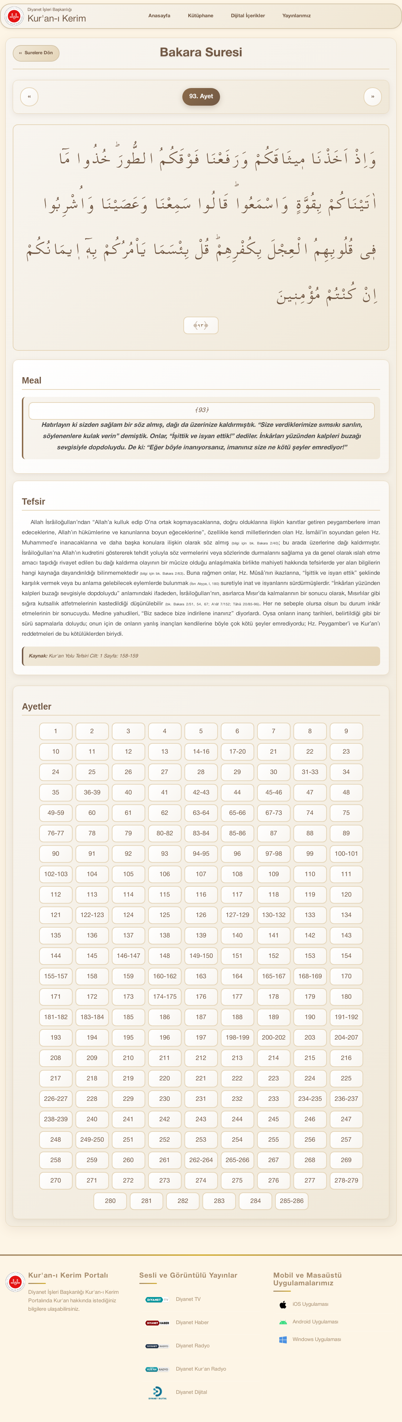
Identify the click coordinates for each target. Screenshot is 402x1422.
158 (92, 978)
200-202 (274, 1039)
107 (201, 876)
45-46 (274, 794)
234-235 (310, 1100)
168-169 (310, 978)
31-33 (310, 774)
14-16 (201, 753)
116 (201, 896)
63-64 (201, 814)
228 (92, 1100)
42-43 (201, 794)
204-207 (346, 1039)
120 (346, 896)
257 (346, 1141)
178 (273, 998)
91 (92, 855)
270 (55, 1182)
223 (273, 1080)
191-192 (346, 1019)
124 (128, 916)
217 (55, 1080)
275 (237, 1182)
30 (273, 774)
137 (128, 937)
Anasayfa (159, 16)
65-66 (237, 814)
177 (237, 998)
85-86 (237, 835)
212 (201, 1059)
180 (346, 998)
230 (164, 1100)
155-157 (56, 978)
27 (164, 774)
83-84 (201, 835)
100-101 (346, 855)
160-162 (165, 978)
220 (164, 1080)
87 (273, 835)
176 (201, 998)
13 (164, 753)
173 (128, 998)
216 (346, 1059)
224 (310, 1080)
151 (237, 957)
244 (237, 1121)
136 (92, 937)
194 (92, 1039)
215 (310, 1059)
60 (92, 814)
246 (310, 1121)
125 (164, 916)
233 (273, 1100)
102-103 (56, 876)
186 (164, 1019)
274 (201, 1182)
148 (164, 957)
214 (273, 1059)
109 (273, 876)
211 (164, 1059)
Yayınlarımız (296, 16)
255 (273, 1141)
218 (92, 1080)
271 (92, 1182)
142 (310, 937)
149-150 (201, 957)
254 (237, 1141)
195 (128, 1039)
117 (237, 896)
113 (92, 896)
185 (128, 1019)
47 (309, 794)
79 (128, 835)
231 (201, 1100)
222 (237, 1080)
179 (310, 998)
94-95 (201, 855)
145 (92, 957)
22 (309, 753)
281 (146, 1202)
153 (310, 957)
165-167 (274, 978)
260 (128, 1162)
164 (237, 978)
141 (273, 937)
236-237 (346, 1100)
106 (164, 876)
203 (310, 1039)
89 (346, 835)
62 (164, 814)
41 (164, 794)
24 (55, 774)
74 (309, 814)
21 (273, 753)
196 (164, 1039)
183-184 (92, 1019)
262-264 (201, 1162)
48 (346, 794)
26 (128, 774)
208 (55, 1059)
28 (201, 774)
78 (92, 835)
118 (273, 896)
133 (310, 916)
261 (164, 1162)
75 (346, 814)
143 (346, 937)
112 (55, 896)
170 (346, 978)
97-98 (274, 855)
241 (128, 1121)
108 (237, 876)
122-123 (92, 916)
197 (201, 1039)
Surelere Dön (38, 54)
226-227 (56, 1100)
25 (92, 774)
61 (128, 814)
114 (128, 896)
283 (219, 1202)
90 (55, 855)
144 (55, 957)
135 (55, 937)
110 (310, 876)
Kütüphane (200, 16)
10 (55, 753)
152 (273, 957)
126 (201, 916)
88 (309, 835)
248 (55, 1141)
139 (201, 937)
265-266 (237, 1162)
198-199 (237, 1039)
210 (128, 1059)
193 (55, 1039)
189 (273, 1019)
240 (92, 1121)
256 (310, 1141)
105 (128, 876)
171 (55, 998)
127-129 (237, 916)
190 (310, 1019)
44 (237, 794)
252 (164, 1141)
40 (128, 794)
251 (128, 1141)
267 (273, 1162)
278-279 (346, 1182)
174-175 (165, 998)
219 (128, 1080)
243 (201, 1121)
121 (55, 916)
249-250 (92, 1141)
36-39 (92, 794)
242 (164, 1121)
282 (183, 1202)
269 (346, 1162)
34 (346, 774)
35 (55, 794)
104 (92, 876)
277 (310, 1182)
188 (237, 1019)
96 (237, 855)
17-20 (237, 753)
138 (164, 937)
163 (201, 978)
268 (310, 1162)
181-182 (56, 1019)
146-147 (128, 957)
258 (55, 1162)
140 (237, 937)
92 (128, 855)
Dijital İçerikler (248, 16)
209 (92, 1059)
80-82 (165, 835)
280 (110, 1202)
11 (92, 753)
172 (92, 998)
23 (346, 753)
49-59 (56, 814)
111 (346, 876)
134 (346, 916)
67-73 (274, 814)
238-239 (56, 1121)
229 (128, 1100)
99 (309, 855)
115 (164, 896)
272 (128, 1182)
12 (128, 753)
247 (346, 1121)
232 (237, 1100)
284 (255, 1202)
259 (92, 1162)
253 (201, 1141)
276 (273, 1182)
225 (346, 1080)
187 (201, 1019)
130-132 (274, 916)
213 (237, 1059)
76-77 (56, 835)
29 (237, 774)
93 (164, 855)
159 (128, 978)
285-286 (292, 1202)
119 (310, 896)
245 (273, 1121)
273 (164, 1182)
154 (346, 957)
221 (201, 1080)
